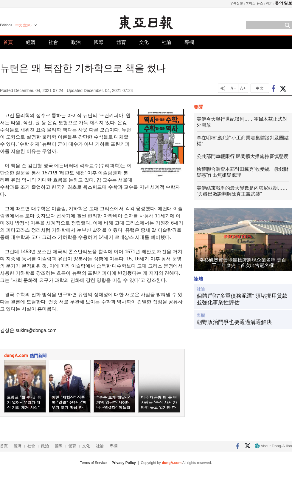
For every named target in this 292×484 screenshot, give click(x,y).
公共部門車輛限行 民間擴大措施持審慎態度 (242, 156)
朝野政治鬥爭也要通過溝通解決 (234, 322)
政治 (76, 42)
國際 (98, 42)
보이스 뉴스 (254, 3)
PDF (269, 3)
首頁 (8, 42)
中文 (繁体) (23, 25)
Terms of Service (93, 463)
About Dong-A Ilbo (273, 446)
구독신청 (236, 3)
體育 (121, 42)
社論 (166, 42)
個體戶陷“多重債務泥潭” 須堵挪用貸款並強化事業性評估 (242, 299)
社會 (53, 42)
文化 (144, 42)
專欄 (189, 42)
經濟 (30, 42)
